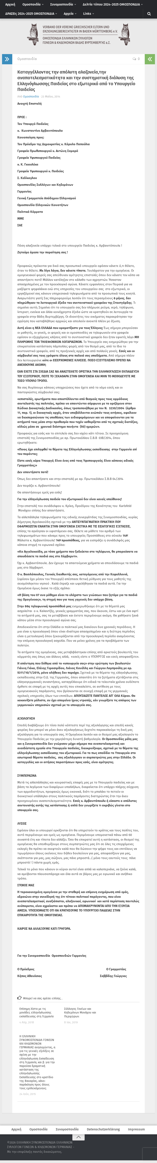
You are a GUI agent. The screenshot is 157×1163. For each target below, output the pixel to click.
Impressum (134, 1131)
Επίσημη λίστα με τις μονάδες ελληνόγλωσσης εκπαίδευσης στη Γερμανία (36, 1015)
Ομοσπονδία (29, 5)
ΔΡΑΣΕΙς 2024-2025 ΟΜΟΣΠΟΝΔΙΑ (29, 15)
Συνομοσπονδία (58, 5)
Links (83, 15)
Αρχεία (66, 15)
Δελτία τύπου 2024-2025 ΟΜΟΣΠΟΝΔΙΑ (106, 5)
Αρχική (9, 5)
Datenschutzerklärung (102, 1131)
